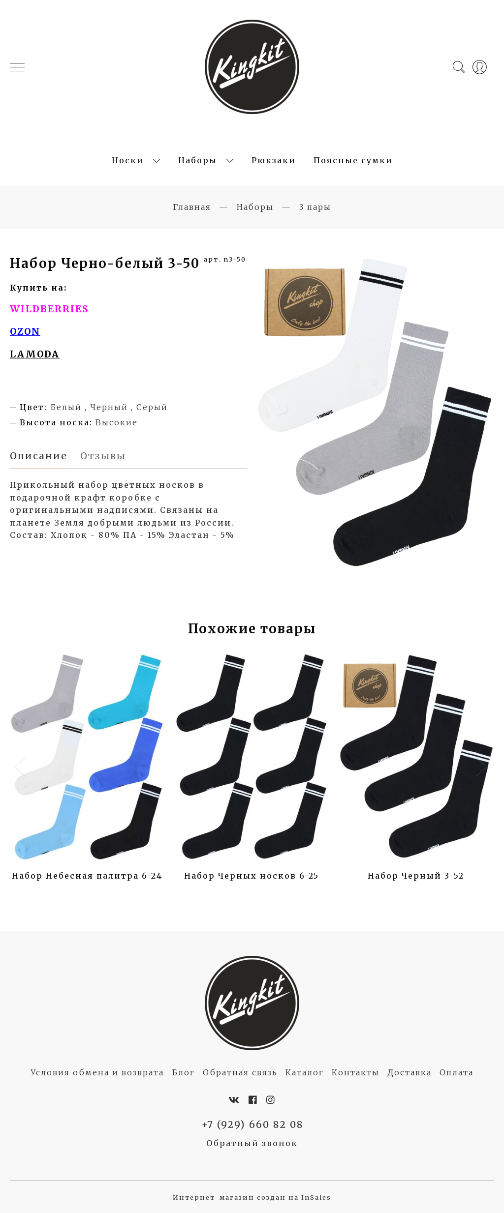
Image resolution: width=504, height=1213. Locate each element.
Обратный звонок (252, 1143)
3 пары (315, 207)
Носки (128, 160)
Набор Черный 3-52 (416, 876)
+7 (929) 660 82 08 (252, 1124)
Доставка (409, 1072)
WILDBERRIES (49, 309)
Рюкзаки (274, 160)
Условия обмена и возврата (97, 1072)
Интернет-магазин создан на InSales (252, 1197)
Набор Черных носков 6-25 (251, 876)
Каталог (304, 1072)
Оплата (456, 1072)
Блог (183, 1072)
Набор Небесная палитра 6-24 (87, 876)
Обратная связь (240, 1072)
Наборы (197, 160)
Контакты (355, 1072)
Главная (192, 207)
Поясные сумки (353, 160)
